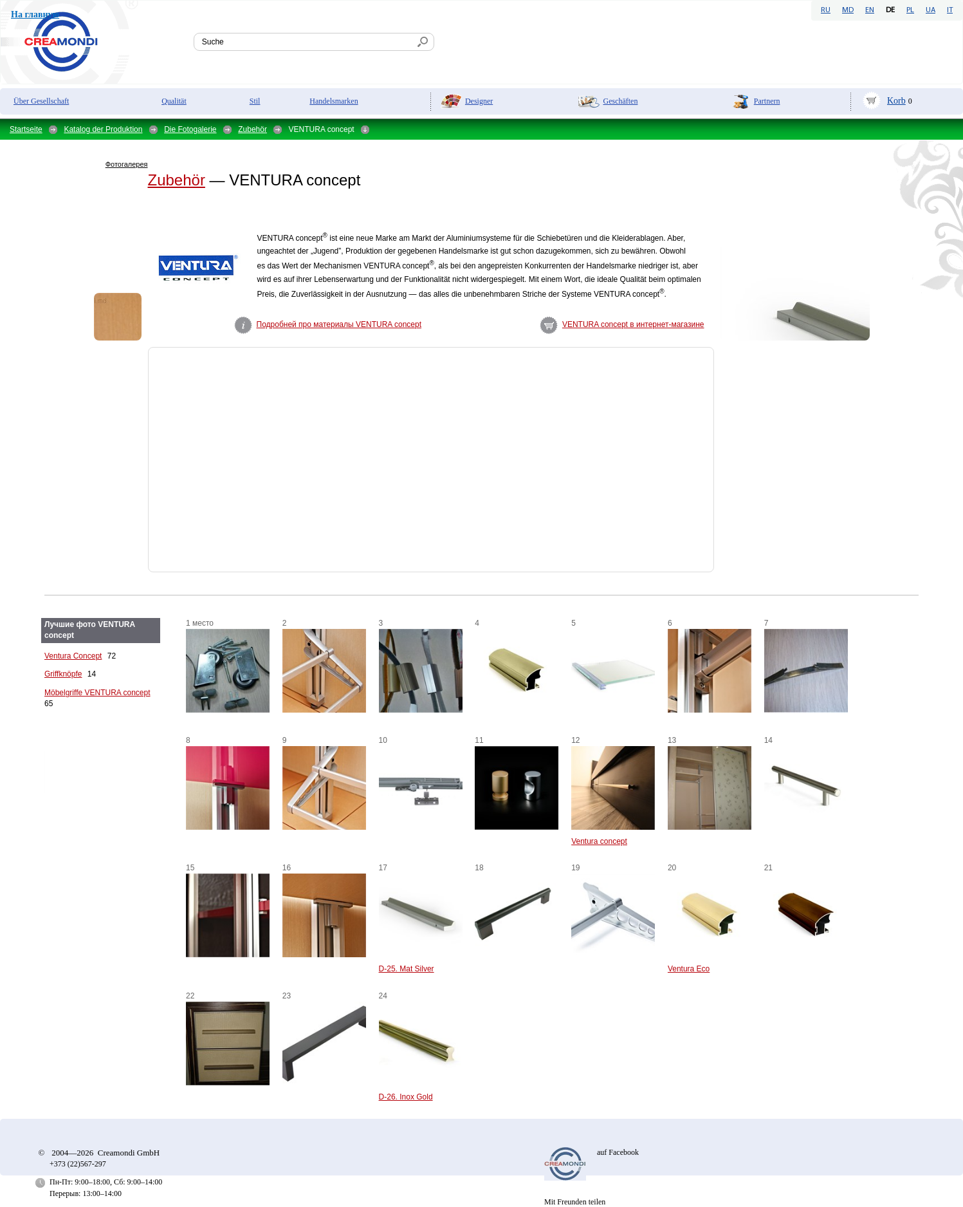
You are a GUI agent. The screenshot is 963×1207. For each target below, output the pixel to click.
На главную (35, 14)
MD (848, 10)
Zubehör (252, 129)
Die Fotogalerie (190, 129)
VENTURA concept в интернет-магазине (633, 324)
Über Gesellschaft (41, 101)
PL (910, 10)
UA (930, 10)
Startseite (26, 129)
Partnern (767, 101)
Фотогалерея (126, 164)
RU (825, 10)
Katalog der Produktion (103, 129)
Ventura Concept (73, 655)
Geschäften (620, 101)
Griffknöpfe (63, 673)
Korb (896, 101)
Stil (255, 101)
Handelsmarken (333, 101)
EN (869, 10)
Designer (479, 101)
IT (950, 10)
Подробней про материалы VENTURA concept (339, 324)
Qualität (174, 101)
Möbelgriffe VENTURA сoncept (97, 692)
